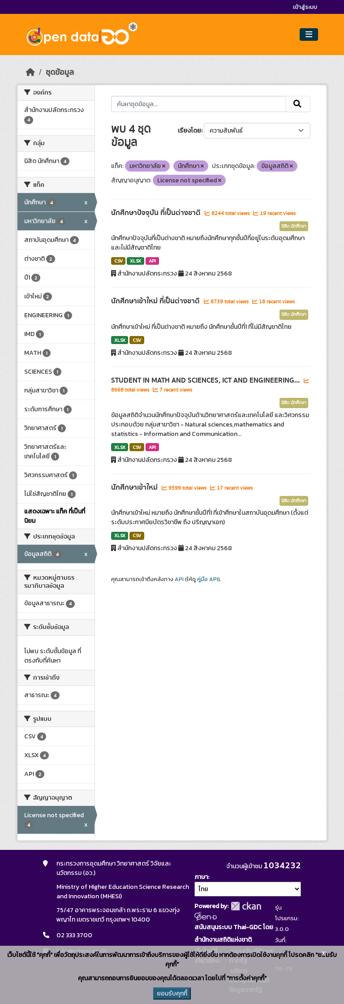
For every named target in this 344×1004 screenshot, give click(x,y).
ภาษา (201, 877)
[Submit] (298, 104)
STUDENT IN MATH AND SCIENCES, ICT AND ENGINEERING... (206, 380)
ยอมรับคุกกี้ (172, 993)
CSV (118, 260)
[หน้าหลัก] (30, 72)
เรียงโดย (189, 130)
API (152, 260)
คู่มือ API (207, 579)
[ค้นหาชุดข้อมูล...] (198, 104)
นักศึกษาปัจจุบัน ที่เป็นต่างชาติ (156, 213)
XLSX (135, 260)
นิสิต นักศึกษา (293, 226)
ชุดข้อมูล (60, 72)
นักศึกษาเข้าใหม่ (135, 487)
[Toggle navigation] (309, 34)
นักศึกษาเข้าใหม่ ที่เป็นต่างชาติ (156, 301)
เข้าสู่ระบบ (305, 7)
